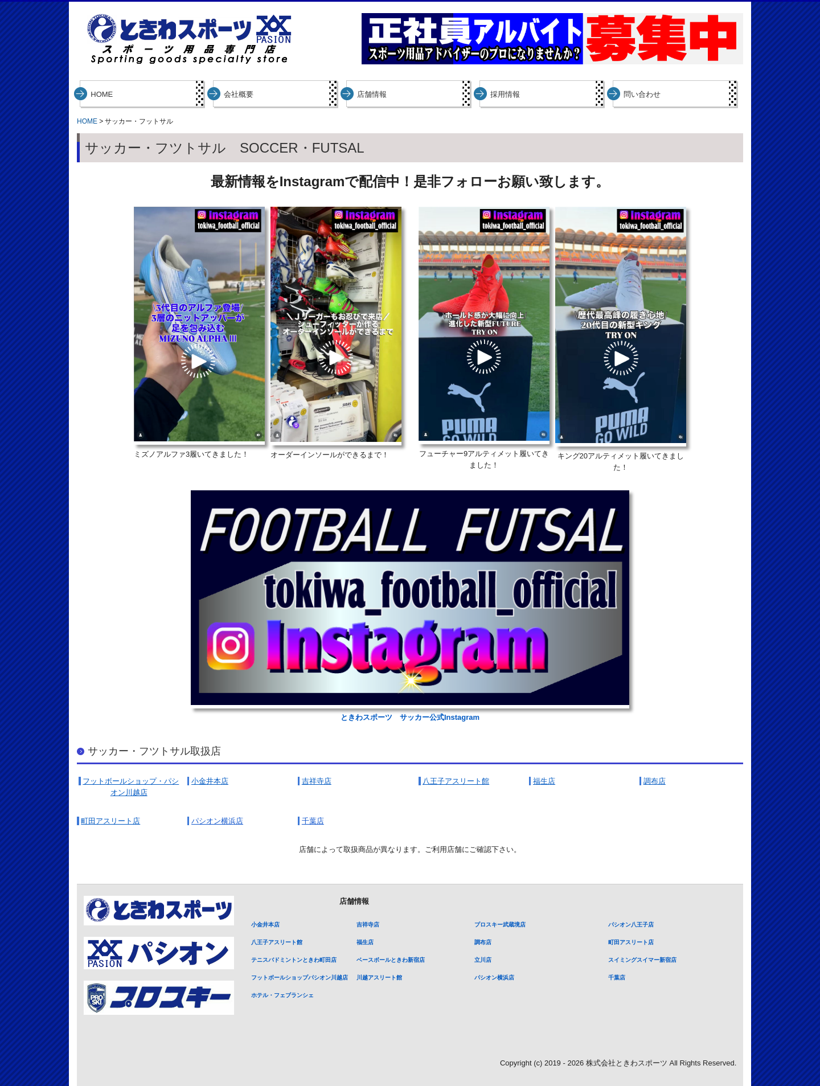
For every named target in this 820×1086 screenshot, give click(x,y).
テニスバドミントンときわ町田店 (294, 960)
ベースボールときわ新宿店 (390, 960)
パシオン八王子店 (631, 924)
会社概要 (238, 94)
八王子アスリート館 (276, 942)
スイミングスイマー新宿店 (642, 960)
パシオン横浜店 (494, 977)
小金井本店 (265, 924)
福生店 (365, 942)
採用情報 (505, 94)
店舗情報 (372, 94)
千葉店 (616, 977)
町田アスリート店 (631, 942)
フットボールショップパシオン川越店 (299, 977)
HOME (102, 94)
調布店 (482, 942)
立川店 (482, 960)
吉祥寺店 (367, 924)
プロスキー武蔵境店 (500, 924)
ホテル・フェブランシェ (282, 995)
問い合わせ (642, 94)
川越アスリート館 (379, 977)
